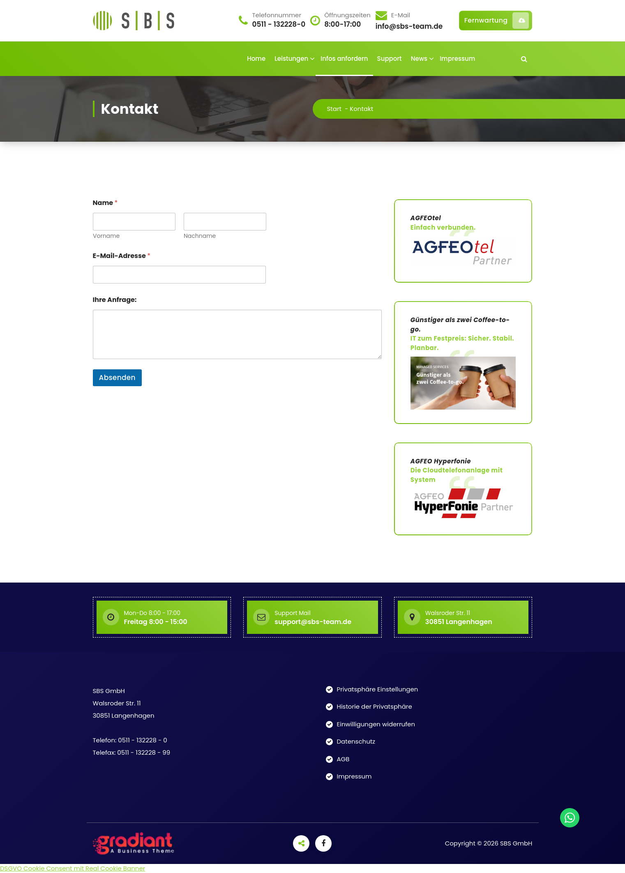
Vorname (106, 236)
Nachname (199, 236)
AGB (343, 759)
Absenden (117, 377)
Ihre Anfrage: (115, 300)
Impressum (457, 58)
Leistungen (291, 58)
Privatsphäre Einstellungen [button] (377, 689)
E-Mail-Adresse (121, 256)
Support (389, 58)
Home (256, 58)
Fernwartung (496, 20)
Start (345, 108)
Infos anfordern (344, 58)
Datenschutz (356, 741)
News (419, 58)
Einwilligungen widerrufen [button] (376, 724)
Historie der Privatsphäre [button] (374, 706)
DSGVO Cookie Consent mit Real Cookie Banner (72, 868)
